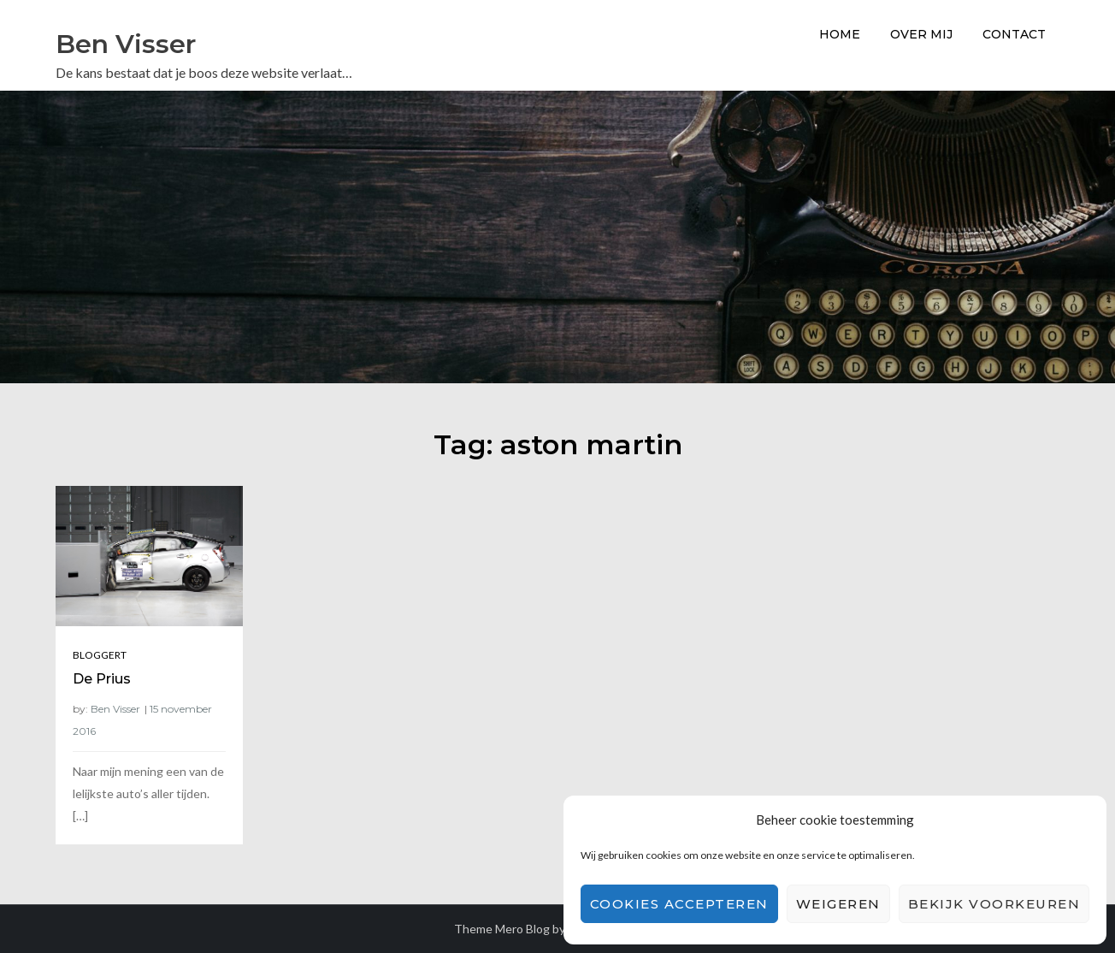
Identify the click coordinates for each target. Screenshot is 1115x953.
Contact (1014, 34)
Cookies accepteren (679, 904)
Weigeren (838, 904)
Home (839, 34)
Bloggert (100, 654)
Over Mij (921, 34)
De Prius (102, 679)
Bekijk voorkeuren (994, 904)
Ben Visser (126, 44)
